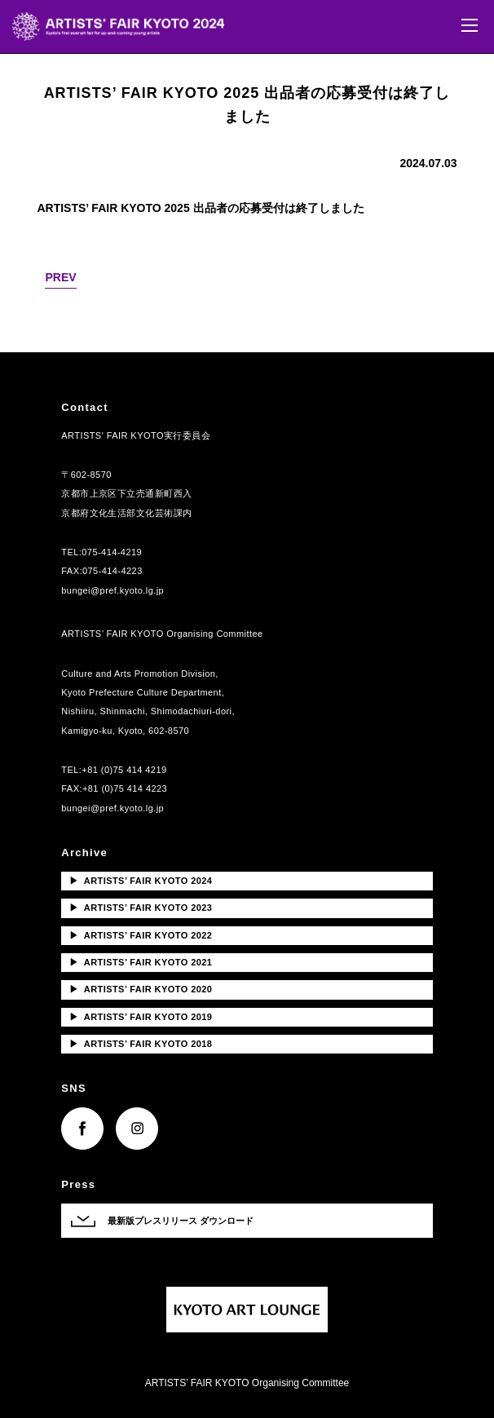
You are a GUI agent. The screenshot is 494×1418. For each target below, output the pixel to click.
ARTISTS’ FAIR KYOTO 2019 (140, 1017)
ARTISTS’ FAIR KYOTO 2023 (140, 907)
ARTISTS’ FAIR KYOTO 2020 (140, 989)
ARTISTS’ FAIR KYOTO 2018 (140, 1044)
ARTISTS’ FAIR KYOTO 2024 (140, 881)
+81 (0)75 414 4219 (124, 770)
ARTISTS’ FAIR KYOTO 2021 (140, 962)
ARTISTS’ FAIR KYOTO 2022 (140, 935)
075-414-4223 (112, 571)
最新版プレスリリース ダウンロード (181, 1221)
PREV (60, 277)
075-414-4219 (112, 552)
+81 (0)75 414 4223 (124, 788)
